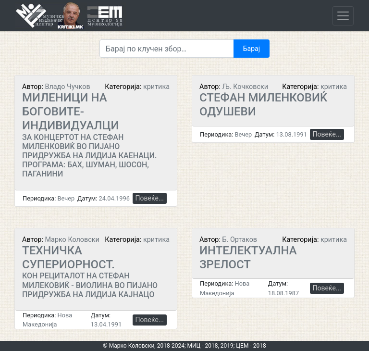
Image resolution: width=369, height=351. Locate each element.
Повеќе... (149, 198)
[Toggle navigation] (343, 15)
